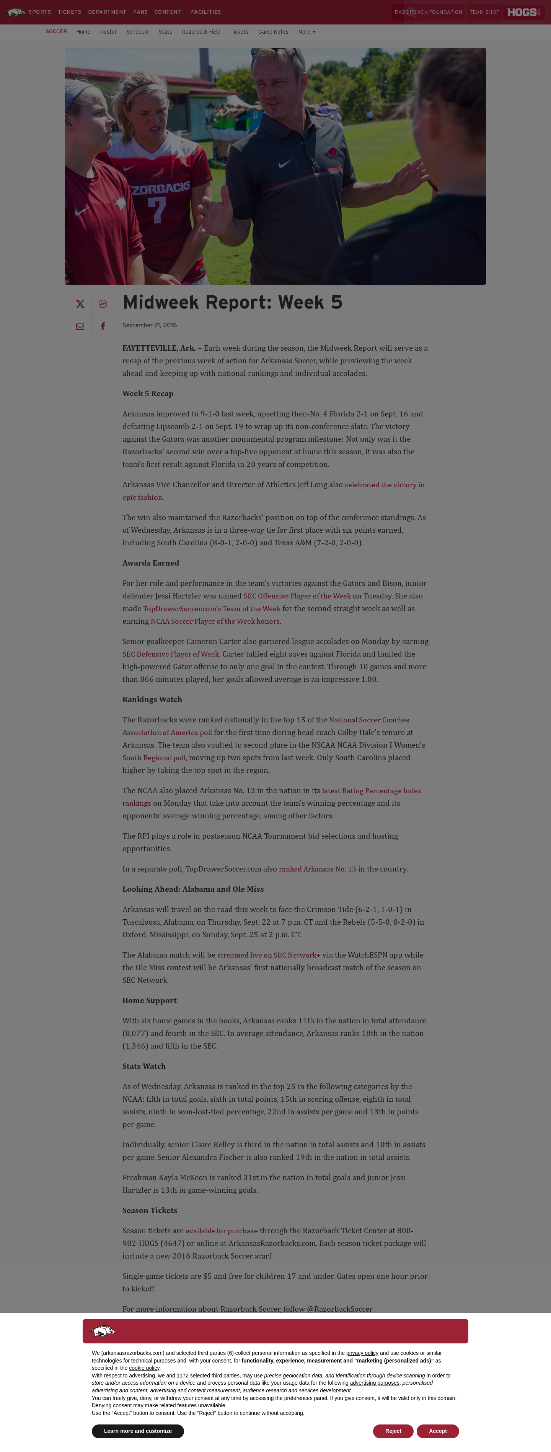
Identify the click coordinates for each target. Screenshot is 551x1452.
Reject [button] (393, 1431)
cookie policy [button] (144, 1368)
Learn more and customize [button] (138, 1431)
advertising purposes (374, 1383)
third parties (226, 1375)
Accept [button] (438, 1431)
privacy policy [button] (362, 1353)
